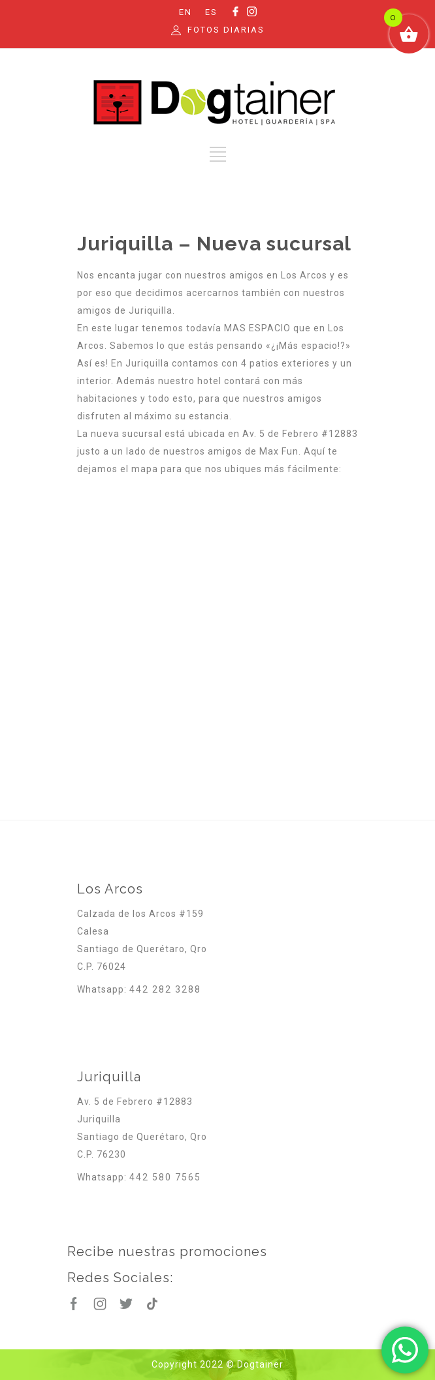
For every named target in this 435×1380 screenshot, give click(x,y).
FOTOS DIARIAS (226, 30)
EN (185, 12)
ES (211, 12)
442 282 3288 (165, 989)
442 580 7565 (165, 1177)
